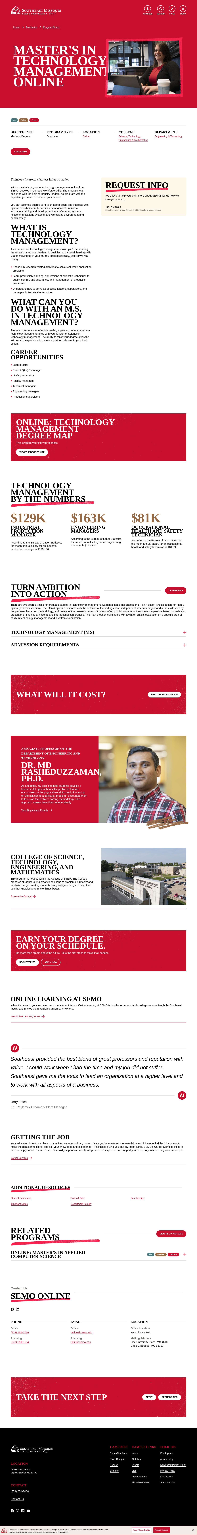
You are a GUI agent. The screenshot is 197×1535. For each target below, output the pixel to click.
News (135, 1453)
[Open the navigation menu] (183, 10)
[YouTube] (28, 1510)
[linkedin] (17, 1309)
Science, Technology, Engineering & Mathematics (133, 138)
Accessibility (166, 1459)
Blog (134, 1470)
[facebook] (12, 1309)
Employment (167, 1453)
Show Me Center (141, 1482)
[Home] (36, 10)
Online (86, 136)
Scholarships (137, 1198)
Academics (31, 27)
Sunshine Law (167, 1482)
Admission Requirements (98, 645)
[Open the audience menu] (147, 10)
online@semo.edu (81, 1332)
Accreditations (139, 1476)
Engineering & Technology (168, 136)
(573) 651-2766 (20, 1332)
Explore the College (23, 896)
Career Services (21, 1158)
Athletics (136, 1459)
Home (16, 27)
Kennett (114, 1465)
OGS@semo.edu (81, 1342)
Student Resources (21, 1198)
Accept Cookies (161, 1530)
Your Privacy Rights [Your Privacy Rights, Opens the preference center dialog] (141, 1530)
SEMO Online (40, 1296)
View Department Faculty (36, 810)
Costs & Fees (78, 1198)
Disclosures (166, 1476)
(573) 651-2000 (20, 1491)
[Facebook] (12, 1510)
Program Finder (51, 27)
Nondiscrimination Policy (173, 1465)
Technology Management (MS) (98, 632)
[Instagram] (17, 1510)
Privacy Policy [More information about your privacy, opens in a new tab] (63, 1532)
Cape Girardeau (118, 1453)
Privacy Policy (167, 1470)
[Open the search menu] (161, 10)
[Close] (193, 1530)
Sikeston (114, 1470)
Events (135, 1465)
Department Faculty (81, 1204)
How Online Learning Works (28, 1016)
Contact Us (17, 1498)
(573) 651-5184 (20, 1342)
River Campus (117, 1459)
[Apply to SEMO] (172, 10)
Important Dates (19, 1204)
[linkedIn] (22, 1510)
